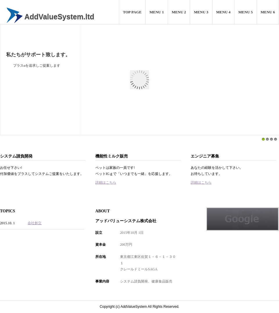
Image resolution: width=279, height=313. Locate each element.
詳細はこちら (105, 182)
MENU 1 (156, 12)
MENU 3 (201, 12)
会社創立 (35, 223)
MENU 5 (245, 12)
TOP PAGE (132, 12)
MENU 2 (179, 12)
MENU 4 (223, 12)
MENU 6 (268, 12)
